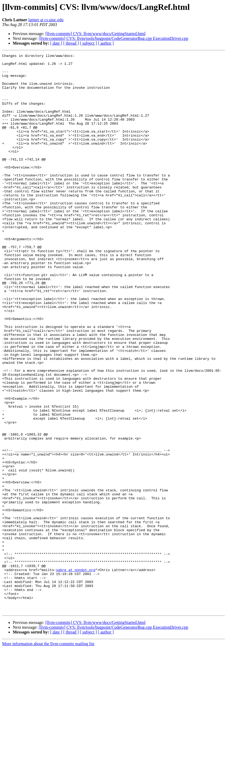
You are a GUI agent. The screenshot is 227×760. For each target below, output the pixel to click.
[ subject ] (88, 43)
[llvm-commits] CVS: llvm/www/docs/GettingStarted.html (95, 33)
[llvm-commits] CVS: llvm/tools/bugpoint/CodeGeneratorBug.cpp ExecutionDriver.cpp (113, 38)
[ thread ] (71, 43)
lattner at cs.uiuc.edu (45, 20)
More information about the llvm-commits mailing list (48, 755)
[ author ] (106, 43)
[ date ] (56, 43)
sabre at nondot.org (75, 673)
